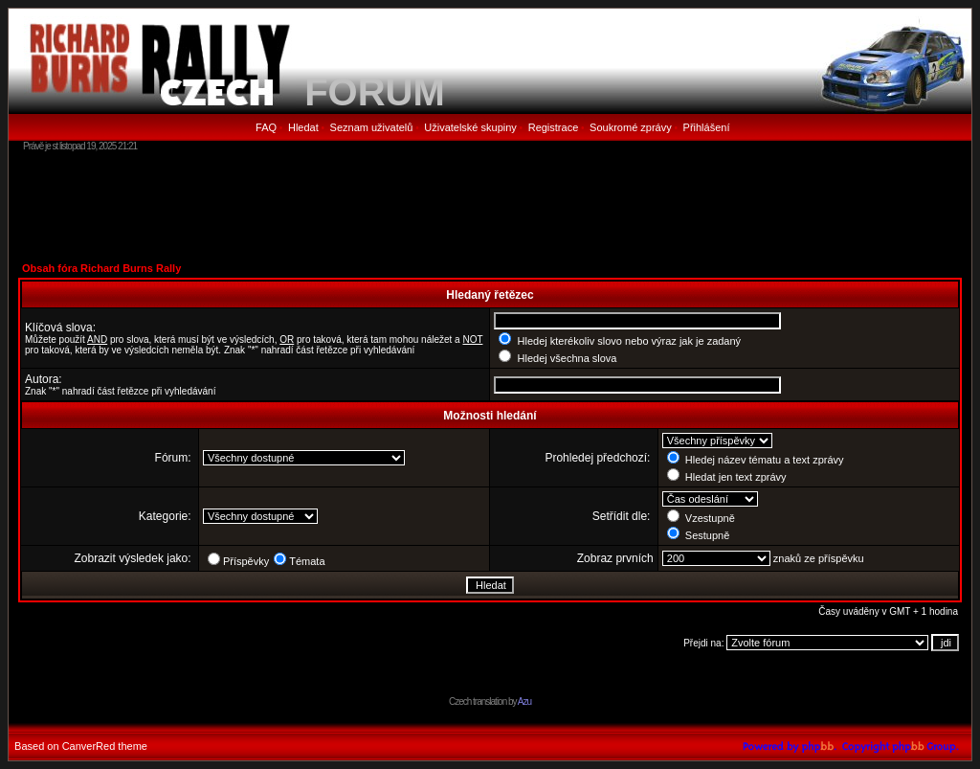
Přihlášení (706, 127)
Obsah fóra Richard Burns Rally (101, 268)
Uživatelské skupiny (470, 127)
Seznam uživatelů (371, 127)
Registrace (553, 127)
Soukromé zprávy (631, 127)
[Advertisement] (490, 206)
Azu (524, 701)
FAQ (266, 127)
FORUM (374, 92)
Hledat (303, 127)
